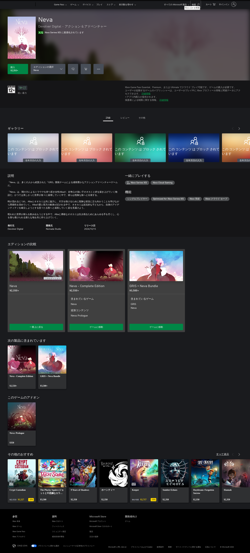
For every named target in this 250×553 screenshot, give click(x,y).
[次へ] (239, 128)
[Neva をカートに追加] (86, 69)
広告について (210, 547)
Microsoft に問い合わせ (117, 547)
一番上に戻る (36, 326)
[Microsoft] (23, 4)
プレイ (99, 4)
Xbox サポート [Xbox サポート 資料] (57, 521)
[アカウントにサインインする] (227, 4)
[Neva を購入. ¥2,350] (18, 69)
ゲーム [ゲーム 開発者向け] (127, 521)
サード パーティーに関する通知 (188, 547)
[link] (22, 367)
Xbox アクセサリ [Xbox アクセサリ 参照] (18, 536)
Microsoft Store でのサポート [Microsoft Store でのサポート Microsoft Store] (100, 526)
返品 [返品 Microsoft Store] (91, 531)
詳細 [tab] (108, 117)
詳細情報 (146, 93)
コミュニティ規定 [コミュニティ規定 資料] (59, 531)
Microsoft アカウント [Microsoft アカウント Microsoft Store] (97, 521)
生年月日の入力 (33, 160)
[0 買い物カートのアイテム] (210, 4)
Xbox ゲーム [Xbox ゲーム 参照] (17, 526)
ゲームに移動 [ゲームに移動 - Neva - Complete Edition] (96, 326)
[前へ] (233, 128)
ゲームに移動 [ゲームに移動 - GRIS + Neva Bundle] (156, 326)
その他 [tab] (142, 117)
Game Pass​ (59, 4)
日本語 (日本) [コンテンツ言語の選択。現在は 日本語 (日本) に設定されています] (22, 546)
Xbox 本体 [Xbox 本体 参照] (16, 521)
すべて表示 (222, 454)
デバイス (87, 4)
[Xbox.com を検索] (195, 4)
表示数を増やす (126, 4)
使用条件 (160, 547)
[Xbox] (44, 4)
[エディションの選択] (48, 69)
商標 (170, 547)
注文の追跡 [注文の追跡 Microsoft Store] (93, 536)
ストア (110, 4)
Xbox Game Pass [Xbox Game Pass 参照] (18, 531)
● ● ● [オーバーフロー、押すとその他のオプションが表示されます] (98, 69)
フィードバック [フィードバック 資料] (58, 526)
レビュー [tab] (125, 117)
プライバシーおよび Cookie (141, 547)
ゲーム (73, 4)
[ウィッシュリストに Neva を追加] (73, 69)
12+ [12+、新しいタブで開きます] (22, 88)
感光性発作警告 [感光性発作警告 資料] (58, 536)
